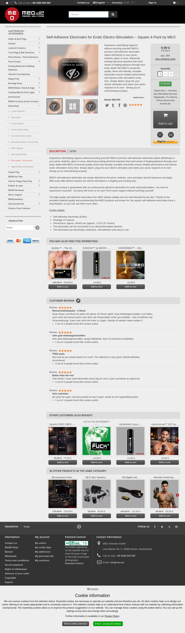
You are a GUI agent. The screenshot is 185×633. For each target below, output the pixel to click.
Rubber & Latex (15, 185)
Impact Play (13, 172)
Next (177, 440)
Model (107, 100)
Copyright (10, 577)
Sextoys (12, 43)
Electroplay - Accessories (21, 160)
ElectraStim (15, 117)
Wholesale (10, 556)
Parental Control (74, 563)
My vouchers (42, 560)
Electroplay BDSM (18, 154)
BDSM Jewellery (15, 199)
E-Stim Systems (17, 111)
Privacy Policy (112, 616)
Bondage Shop (15, 83)
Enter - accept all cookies (108, 623)
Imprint (9, 582)
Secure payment (14, 564)
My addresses (43, 551)
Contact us (83, 2)
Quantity (165, 68)
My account (42, 537)
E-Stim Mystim (17, 123)
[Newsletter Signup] (37, 228)
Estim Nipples (16, 148)
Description (57, 151)
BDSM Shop (11, 547)
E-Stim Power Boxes (19, 129)
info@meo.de (117, 562)
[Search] (112, 14)
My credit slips (43, 547)
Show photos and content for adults (73, 71)
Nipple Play (13, 78)
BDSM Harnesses (16, 190)
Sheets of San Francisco (19, 208)
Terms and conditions (17, 560)
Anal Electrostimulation (20, 135)
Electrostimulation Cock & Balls (24, 142)
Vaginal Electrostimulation (22, 166)
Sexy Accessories (16, 203)
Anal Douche (14, 96)
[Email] (20, 227)
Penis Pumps (14, 61)
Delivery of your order (17, 573)
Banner (9, 551)
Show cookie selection (75, 623)
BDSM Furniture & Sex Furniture (23, 101)
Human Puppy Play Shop (20, 181)
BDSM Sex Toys (15, 176)
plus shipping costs (165, 59)
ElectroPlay (13, 106)
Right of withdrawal (16, 569)
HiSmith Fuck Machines (19, 74)
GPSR (73, 151)
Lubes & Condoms (17, 48)
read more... (139, 97)
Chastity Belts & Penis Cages (21, 92)
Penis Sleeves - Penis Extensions (23, 57)
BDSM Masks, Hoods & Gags (21, 87)
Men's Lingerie (15, 194)
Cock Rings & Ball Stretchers (21, 52)
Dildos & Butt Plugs (17, 38)
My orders (40, 543)
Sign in (152, 2)
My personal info (44, 556)
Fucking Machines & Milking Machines (21, 68)
